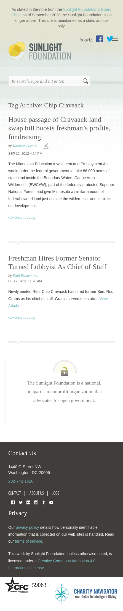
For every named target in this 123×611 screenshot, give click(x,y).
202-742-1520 (20, 481)
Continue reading (21, 217)
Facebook (99, 38)
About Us (37, 493)
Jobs (55, 493)
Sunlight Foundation (40, 51)
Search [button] (85, 81)
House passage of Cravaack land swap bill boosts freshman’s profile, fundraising (59, 128)
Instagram (36, 502)
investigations (46, 146)
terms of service (28, 541)
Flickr (28, 502)
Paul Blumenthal (25, 276)
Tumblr (44, 502)
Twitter (21, 502)
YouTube (51, 502)
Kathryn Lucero (25, 146)
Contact (14, 493)
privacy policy (27, 527)
